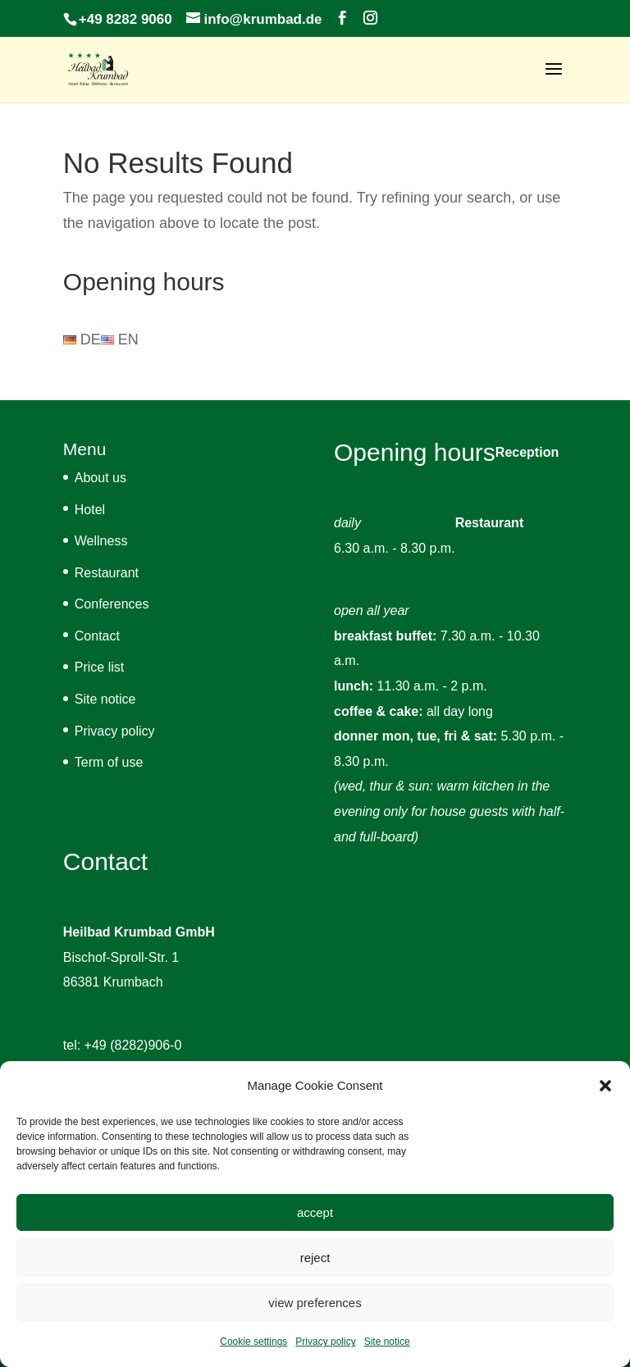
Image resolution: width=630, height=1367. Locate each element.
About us (100, 478)
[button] (605, 1086)
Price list (99, 667)
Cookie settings (253, 1341)
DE (82, 339)
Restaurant (107, 573)
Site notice (387, 1341)
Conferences (112, 604)
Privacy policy (325, 1341)
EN (120, 339)
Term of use (109, 762)
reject (315, 1257)
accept (315, 1212)
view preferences (314, 1303)
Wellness (101, 541)
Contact (97, 636)
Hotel (90, 510)
